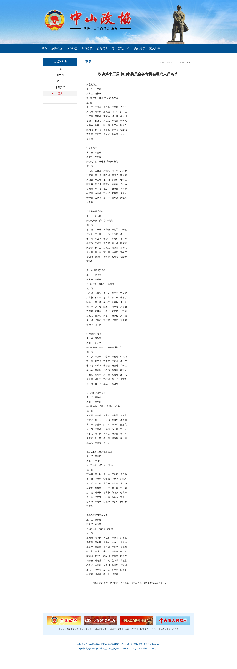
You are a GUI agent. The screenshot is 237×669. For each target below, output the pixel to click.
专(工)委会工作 (121, 48)
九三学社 (153, 629)
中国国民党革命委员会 (68, 629)
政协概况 (56, 48)
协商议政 (102, 48)
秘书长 (60, 81)
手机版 (103, 648)
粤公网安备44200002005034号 (122, 648)
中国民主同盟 (85, 629)
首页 (44, 48)
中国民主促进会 (115, 629)
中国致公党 (143, 629)
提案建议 (139, 48)
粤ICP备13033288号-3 (148, 648)
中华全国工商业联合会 (168, 629)
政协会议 (87, 48)
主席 (60, 69)
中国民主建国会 (100, 629)
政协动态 (72, 48)
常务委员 (60, 87)
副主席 (60, 75)
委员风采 (154, 48)
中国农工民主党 (130, 629)
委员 (60, 93)
